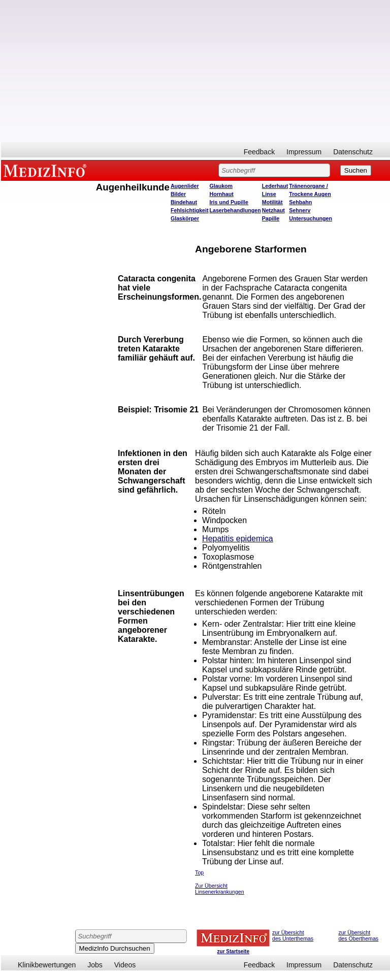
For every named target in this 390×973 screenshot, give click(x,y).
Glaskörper (185, 218)
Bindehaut (184, 202)
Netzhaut (273, 210)
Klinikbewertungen (47, 965)
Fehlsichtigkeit (190, 210)
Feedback (259, 152)
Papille (270, 218)
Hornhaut (222, 194)
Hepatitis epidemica (237, 538)
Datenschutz (353, 152)
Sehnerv (299, 210)
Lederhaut (275, 186)
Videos (125, 965)
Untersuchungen (310, 218)
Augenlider (185, 186)
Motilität (272, 202)
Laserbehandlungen (235, 210)
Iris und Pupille (229, 202)
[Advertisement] (195, 71)
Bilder (178, 194)
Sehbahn (300, 202)
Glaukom (221, 186)
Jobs (95, 965)
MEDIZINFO (46, 170)
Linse (269, 194)
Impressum (303, 152)
